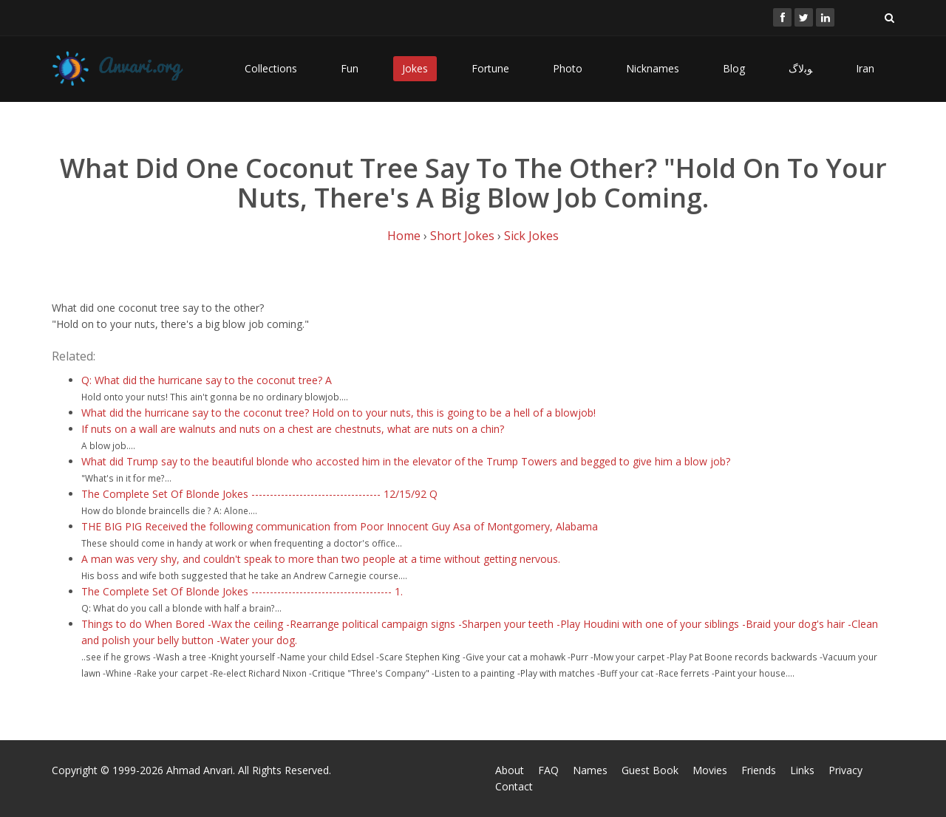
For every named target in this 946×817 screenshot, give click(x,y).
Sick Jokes (531, 236)
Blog (734, 68)
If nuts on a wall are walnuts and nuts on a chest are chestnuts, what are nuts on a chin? (292, 429)
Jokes (415, 68)
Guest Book (650, 770)
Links (802, 770)
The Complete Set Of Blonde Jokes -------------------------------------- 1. (242, 591)
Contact (514, 786)
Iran (865, 68)
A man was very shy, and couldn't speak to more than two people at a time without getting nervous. (320, 559)
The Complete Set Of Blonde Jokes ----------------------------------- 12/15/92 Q (259, 494)
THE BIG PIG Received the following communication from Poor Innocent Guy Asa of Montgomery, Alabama (339, 526)
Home (404, 236)
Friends (758, 770)
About (509, 770)
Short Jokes (462, 236)
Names (590, 770)
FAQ (548, 770)
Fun (349, 68)
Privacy (845, 770)
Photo (567, 68)
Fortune (490, 68)
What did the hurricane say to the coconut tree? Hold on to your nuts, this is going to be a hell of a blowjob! (338, 413)
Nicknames (652, 68)
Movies (710, 770)
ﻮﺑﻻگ (800, 68)
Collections (271, 68)
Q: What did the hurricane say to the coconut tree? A (206, 380)
